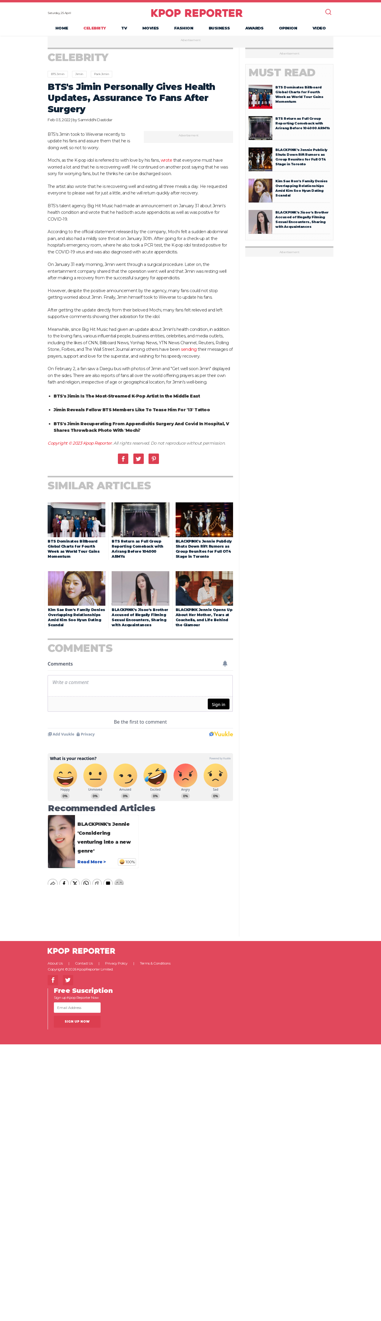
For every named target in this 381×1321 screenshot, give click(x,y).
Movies (150, 28)
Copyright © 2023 (65, 444)
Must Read (282, 73)
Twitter (138, 460)
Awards (254, 28)
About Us (55, 964)
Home (61, 28)
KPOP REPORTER (197, 13)
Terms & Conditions (155, 964)
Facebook (123, 460)
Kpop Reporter (97, 444)
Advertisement (191, 41)
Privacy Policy (116, 964)
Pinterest (154, 460)
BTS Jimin (58, 75)
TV (124, 28)
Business (219, 28)
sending (189, 350)
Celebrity (94, 28)
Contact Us (84, 964)
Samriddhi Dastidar (95, 121)
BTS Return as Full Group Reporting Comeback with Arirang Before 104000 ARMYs (302, 124)
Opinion (288, 28)
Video (319, 28)
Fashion (183, 28)
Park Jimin (101, 75)
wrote (166, 161)
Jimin (79, 75)
